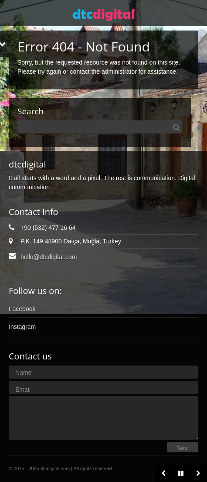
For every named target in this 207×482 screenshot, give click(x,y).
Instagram (22, 326)
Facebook (22, 308)
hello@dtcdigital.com (48, 256)
